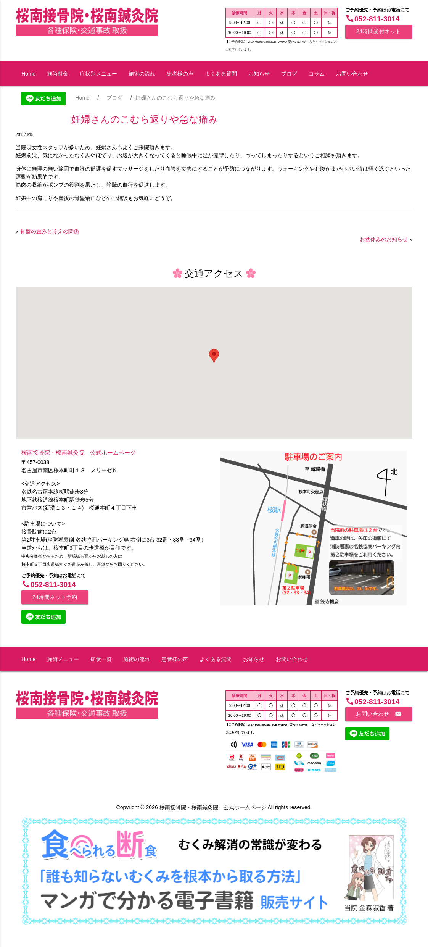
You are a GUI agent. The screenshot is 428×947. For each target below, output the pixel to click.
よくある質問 (221, 74)
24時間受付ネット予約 (378, 34)
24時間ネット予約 (54, 597)
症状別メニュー (98, 74)
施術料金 (57, 74)
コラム (317, 74)
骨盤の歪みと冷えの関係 (49, 231)
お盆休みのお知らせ (384, 239)
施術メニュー (63, 659)
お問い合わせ (352, 74)
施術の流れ (142, 74)
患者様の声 (180, 74)
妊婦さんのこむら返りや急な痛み (144, 119)
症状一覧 (101, 659)
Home (28, 74)
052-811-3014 (372, 19)
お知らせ (259, 74)
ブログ (289, 74)
